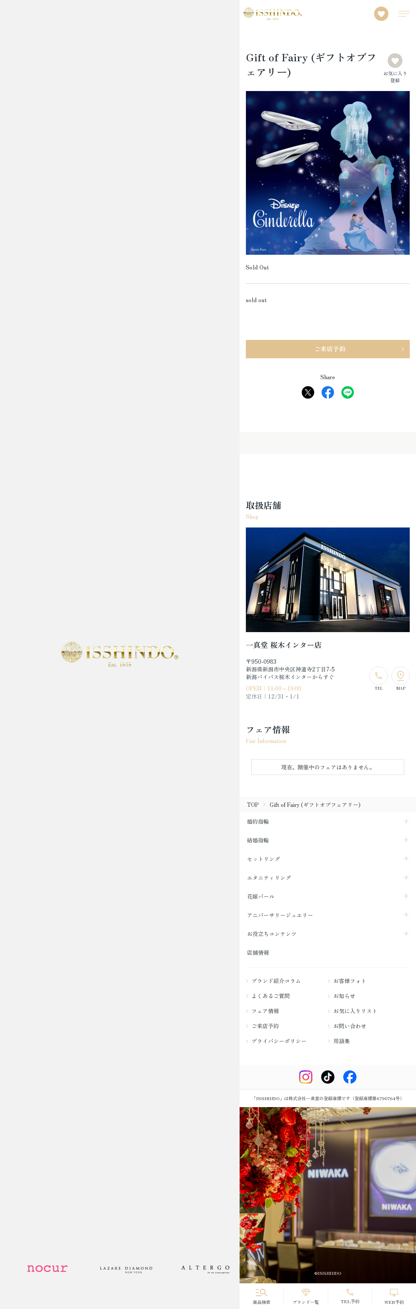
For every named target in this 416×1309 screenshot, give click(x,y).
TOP (253, 804)
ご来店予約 (329, 348)
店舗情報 (258, 952)
